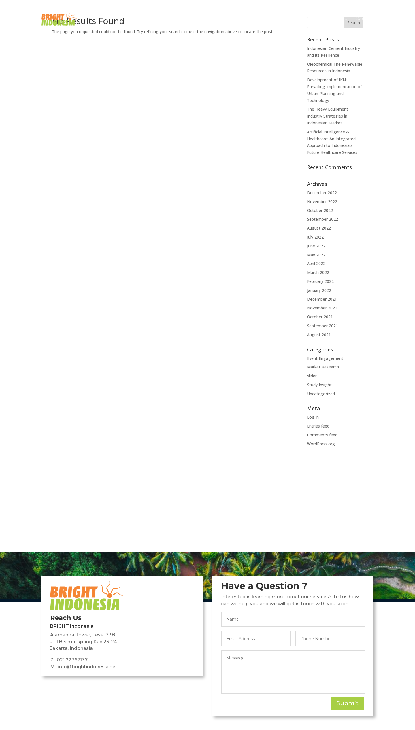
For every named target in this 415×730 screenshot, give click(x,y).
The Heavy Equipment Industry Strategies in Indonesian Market (327, 116)
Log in (313, 417)
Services (255, 18)
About (205, 18)
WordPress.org (321, 444)
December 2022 (322, 192)
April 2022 (316, 263)
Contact (339, 18)
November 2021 (322, 308)
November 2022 (322, 201)
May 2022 (316, 255)
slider (312, 376)
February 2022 (320, 281)
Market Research (323, 367)
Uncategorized (321, 393)
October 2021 (320, 316)
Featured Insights (297, 18)
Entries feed (318, 426)
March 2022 (318, 272)
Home (184, 18)
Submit (348, 703)
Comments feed (322, 435)
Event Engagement (325, 358)
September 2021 (322, 325)
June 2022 (316, 246)
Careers (364, 18)
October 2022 (320, 210)
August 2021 (319, 334)
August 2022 (319, 228)
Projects (229, 18)
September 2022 (322, 219)
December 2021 (322, 299)
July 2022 (315, 237)
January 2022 (319, 290)
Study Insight (319, 384)
